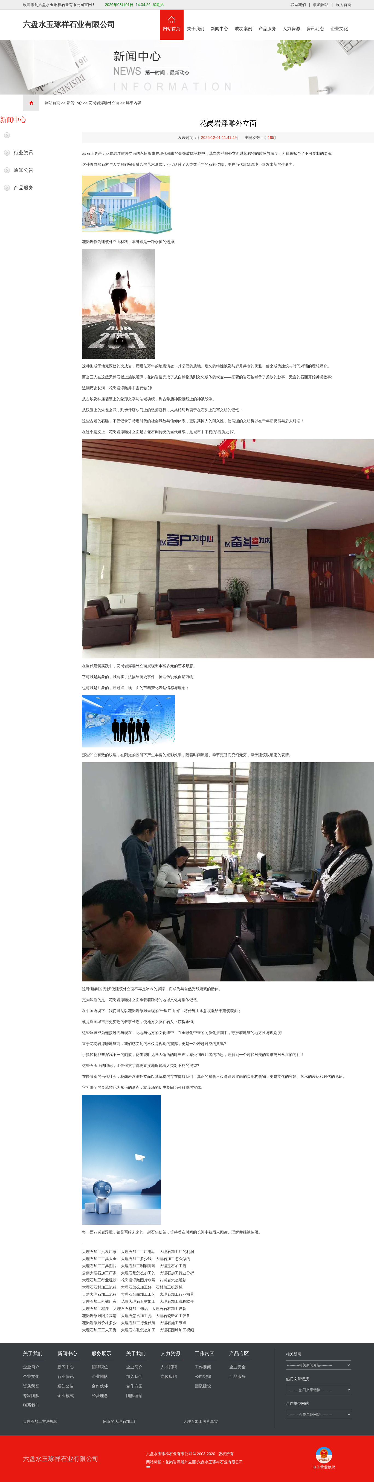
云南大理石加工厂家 (99, 1273)
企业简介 (31, 1367)
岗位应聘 (169, 1376)
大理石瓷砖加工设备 (173, 1315)
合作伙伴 (100, 1386)
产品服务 (268, 20)
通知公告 (23, 170)
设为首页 (343, 4)
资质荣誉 (31, 1386)
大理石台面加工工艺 (138, 1294)
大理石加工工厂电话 (138, 1251)
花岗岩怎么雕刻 (173, 1280)
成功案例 (243, 20)
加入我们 (134, 1376)
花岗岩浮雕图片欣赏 (138, 1280)
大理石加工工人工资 (99, 1330)
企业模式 (65, 1396)
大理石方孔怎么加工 (138, 1330)
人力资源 (291, 20)
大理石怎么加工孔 (136, 1315)
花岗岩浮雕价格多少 (99, 1323)
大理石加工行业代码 (138, 1323)
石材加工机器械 (169, 1287)
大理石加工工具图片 (99, 1266)
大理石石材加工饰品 (130, 1308)
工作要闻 (203, 1367)
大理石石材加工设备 (169, 1308)
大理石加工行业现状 (99, 1280)
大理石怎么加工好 (136, 1287)
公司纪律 (203, 1376)
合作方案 (134, 1386)
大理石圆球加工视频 (177, 1330)
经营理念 (100, 1396)
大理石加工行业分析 (177, 1273)
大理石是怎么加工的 (138, 1273)
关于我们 (196, 20)
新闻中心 (220, 20)
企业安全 (237, 1367)
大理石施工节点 (173, 1323)
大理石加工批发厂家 (99, 1251)
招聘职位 (100, 1367)
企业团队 (100, 1376)
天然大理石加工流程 (99, 1294)
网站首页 (172, 20)
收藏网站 (321, 4)
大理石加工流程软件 (177, 1301)
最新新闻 (23, 135)
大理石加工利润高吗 (138, 1266)
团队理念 (134, 1396)
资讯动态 (315, 20)
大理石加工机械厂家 (99, 1301)
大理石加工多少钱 (136, 1259)
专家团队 (31, 1396)
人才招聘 (169, 1367)
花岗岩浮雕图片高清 (99, 1315)
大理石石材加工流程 (99, 1287)
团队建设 (203, 1386)
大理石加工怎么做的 (173, 1259)
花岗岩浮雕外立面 (104, 103)
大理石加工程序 (95, 1308)
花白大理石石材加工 (138, 1301)
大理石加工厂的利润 (177, 1251)
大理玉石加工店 (173, 1266)
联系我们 (298, 4)
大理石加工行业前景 (177, 1294)
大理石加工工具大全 (99, 1259)
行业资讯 (23, 152)
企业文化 (339, 20)
